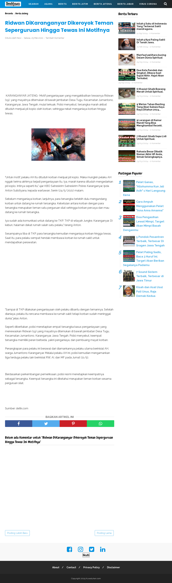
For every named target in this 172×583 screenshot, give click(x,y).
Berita (62, 4)
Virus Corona (148, 4)
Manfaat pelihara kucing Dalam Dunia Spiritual (151, 56)
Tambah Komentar (55, 38)
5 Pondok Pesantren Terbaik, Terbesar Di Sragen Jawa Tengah (150, 241)
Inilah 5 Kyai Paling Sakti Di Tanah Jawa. (151, 41)
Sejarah (34, 4)
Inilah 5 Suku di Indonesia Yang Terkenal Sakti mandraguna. (152, 26)
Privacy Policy (91, 567)
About (55, 567)
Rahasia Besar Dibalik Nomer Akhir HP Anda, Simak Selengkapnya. (150, 154)
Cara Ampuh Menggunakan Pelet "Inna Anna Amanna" (150, 206)
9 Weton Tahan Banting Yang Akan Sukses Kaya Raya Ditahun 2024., (151, 107)
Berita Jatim (80, 4)
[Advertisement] (59, 66)
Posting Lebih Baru (17, 533)
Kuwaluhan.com (93, 578)
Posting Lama (104, 533)
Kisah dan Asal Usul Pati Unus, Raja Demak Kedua (149, 291)
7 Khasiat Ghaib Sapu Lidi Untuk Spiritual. (151, 137)
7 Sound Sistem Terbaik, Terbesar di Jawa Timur (150, 276)
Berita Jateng (103, 4)
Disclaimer (113, 567)
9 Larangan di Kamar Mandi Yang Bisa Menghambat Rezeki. (149, 123)
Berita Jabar (125, 4)
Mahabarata (15, 12)
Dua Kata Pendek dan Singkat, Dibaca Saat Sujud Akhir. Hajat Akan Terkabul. (150, 74)
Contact (71, 567)
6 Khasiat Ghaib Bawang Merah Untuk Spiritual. (151, 90)
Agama (48, 4)
